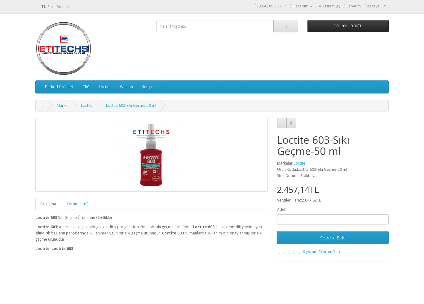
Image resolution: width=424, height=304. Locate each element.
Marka (62, 105)
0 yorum (310, 251)
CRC (86, 86)
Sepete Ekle (333, 237)
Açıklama (48, 203)
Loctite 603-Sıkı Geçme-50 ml (131, 105)
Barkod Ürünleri (59, 86)
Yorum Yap (330, 251)
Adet (281, 209)
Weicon (126, 86)
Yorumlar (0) (77, 203)
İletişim (148, 86)
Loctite (105, 86)
